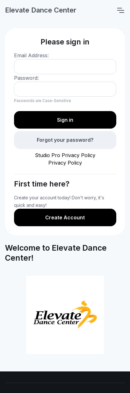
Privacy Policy (65, 163)
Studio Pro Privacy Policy (65, 155)
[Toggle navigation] (120, 10)
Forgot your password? (65, 140)
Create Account (65, 217)
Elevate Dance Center (40, 10)
